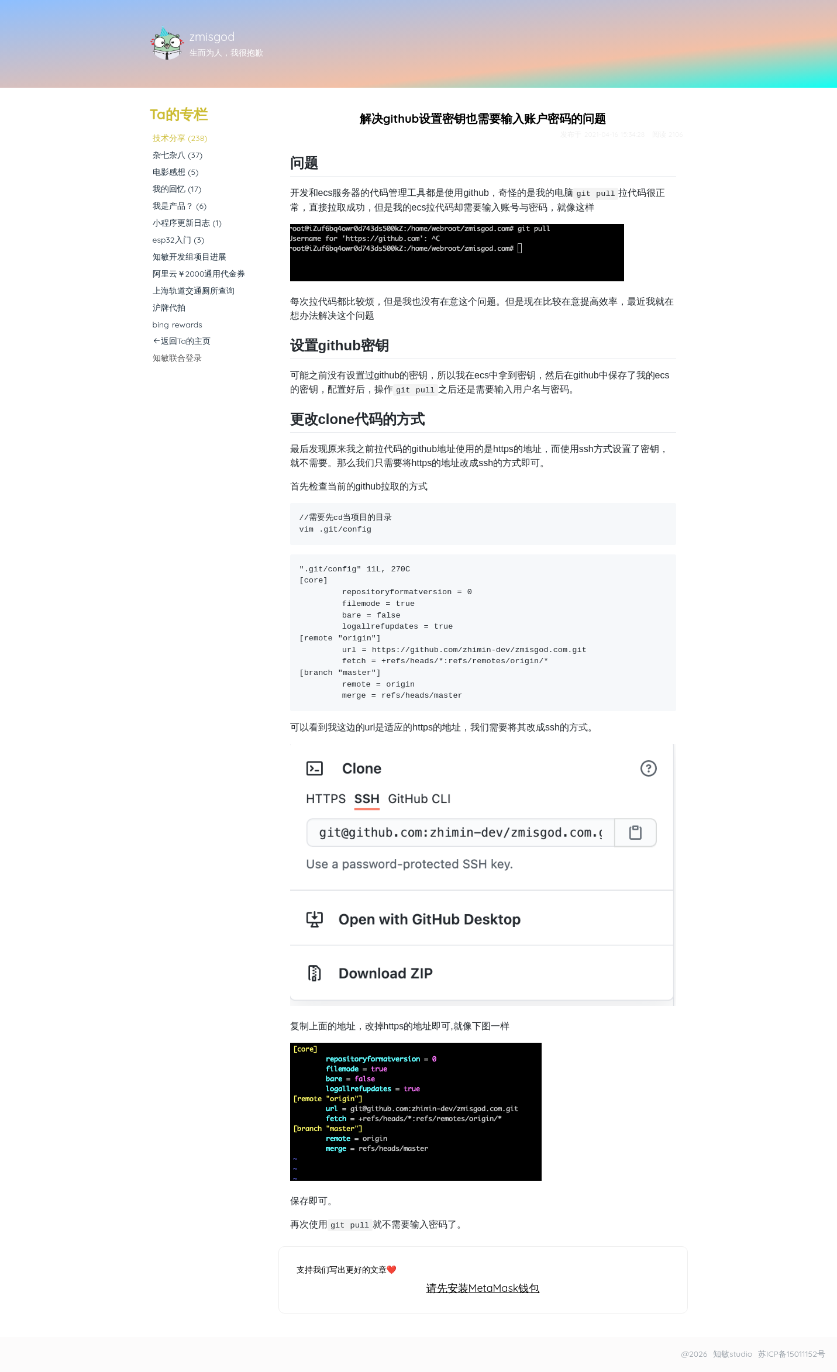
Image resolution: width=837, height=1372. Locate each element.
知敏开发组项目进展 (189, 256)
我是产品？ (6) (180, 206)
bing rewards (177, 324)
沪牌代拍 (169, 307)
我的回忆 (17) (177, 189)
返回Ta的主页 (182, 341)
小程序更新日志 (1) (187, 223)
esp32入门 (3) (179, 240)
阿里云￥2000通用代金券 (199, 273)
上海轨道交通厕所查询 (194, 290)
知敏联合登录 (177, 358)
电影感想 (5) (176, 172)
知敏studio (732, 1354)
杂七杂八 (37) (178, 155)
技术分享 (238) (180, 138)
